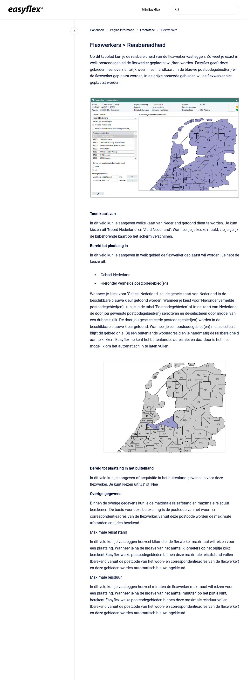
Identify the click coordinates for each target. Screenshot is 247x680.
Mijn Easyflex (151, 9)
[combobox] (205, 9)
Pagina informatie (122, 30)
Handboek (97, 30)
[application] (245, 679)
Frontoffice (147, 30)
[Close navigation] (74, 31)
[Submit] (177, 9)
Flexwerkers (169, 30)
